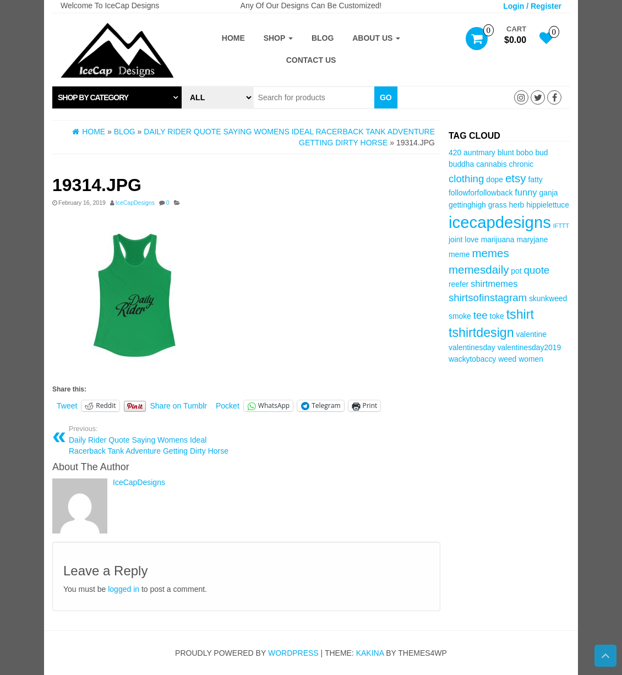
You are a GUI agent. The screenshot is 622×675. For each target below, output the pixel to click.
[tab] (117, 97)
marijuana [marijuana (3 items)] (498, 239)
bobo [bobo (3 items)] (524, 152)
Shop (278, 38)
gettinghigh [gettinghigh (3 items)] (467, 204)
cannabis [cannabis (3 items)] (491, 164)
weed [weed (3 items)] (507, 359)
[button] (117, 97)
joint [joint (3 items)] (455, 239)
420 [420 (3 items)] (455, 152)
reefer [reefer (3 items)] (458, 284)
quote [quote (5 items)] (537, 270)
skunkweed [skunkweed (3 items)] (548, 298)
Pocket (227, 405)
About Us (376, 38)
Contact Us (311, 60)
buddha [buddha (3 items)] (461, 164)
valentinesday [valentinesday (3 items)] (472, 347)
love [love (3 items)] (471, 239)
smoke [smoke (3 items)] (460, 316)
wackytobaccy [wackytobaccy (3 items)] (472, 359)
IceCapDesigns (135, 202)
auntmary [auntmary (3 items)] (479, 152)
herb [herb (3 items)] (517, 204)
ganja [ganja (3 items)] (548, 192)
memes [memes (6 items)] (490, 253)
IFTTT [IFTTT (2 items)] (561, 225)
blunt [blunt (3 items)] (506, 152)
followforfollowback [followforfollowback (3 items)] (480, 192)
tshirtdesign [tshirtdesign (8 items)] (481, 332)
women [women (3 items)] (531, 359)
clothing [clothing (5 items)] (466, 178)
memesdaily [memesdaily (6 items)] (479, 269)
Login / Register (532, 6)
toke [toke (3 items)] (497, 316)
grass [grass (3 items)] (497, 204)
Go (386, 97)
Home (233, 38)
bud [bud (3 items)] (541, 152)
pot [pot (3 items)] (516, 270)
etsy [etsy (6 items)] (515, 178)
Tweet (67, 405)
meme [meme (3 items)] (459, 254)
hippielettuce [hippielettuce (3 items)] (547, 204)
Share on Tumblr (179, 405)
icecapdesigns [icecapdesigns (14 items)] (500, 222)
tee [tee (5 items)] (480, 315)
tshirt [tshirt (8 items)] (520, 314)
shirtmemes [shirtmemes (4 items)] (494, 284)
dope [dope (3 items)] (494, 179)
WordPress (293, 653)
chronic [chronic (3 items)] (521, 164)
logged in (123, 589)
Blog (323, 38)
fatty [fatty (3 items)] (535, 179)
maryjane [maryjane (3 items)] (532, 239)
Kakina (370, 653)
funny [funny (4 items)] (526, 192)
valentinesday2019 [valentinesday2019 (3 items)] (529, 347)
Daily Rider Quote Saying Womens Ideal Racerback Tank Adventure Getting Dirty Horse (153, 439)
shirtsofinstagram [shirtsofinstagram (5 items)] (488, 297)
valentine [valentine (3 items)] (531, 334)
